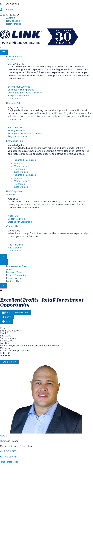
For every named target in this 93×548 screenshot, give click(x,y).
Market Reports (22, 166)
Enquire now (9, 361)
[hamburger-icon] (4, 52)
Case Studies (21, 172)
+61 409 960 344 (8, 457)
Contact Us (12, 226)
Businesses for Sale (16, 266)
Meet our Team (14, 272)
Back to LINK (12, 281)
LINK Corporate (14, 191)
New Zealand (13, 21)
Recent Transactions (17, 275)
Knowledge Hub (14, 141)
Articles (18, 163)
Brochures (19, 169)
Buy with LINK (13, 103)
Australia (11, 15)
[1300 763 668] (1, 4)
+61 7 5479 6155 (8, 451)
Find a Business (14, 56)
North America (13, 24)
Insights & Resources (25, 160)
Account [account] (9, 10)
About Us (11, 194)
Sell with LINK (13, 59)
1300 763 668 (12, 4)
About (9, 269)
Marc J (3, 436)
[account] (1, 9)
